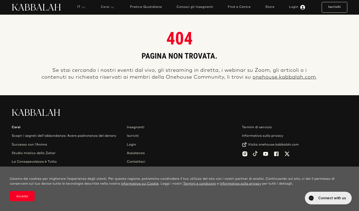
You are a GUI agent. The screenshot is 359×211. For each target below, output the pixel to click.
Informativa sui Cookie (140, 183)
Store (270, 7)
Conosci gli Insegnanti (195, 7)
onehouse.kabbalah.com (284, 77)
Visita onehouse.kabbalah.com (273, 144)
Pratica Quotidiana (146, 7)
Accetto (22, 196)
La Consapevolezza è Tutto (34, 161)
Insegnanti (135, 127)
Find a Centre (239, 7)
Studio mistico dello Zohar (34, 153)
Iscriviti (334, 7)
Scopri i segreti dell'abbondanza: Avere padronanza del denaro (64, 135)
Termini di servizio (257, 127)
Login (298, 7)
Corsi (108, 7)
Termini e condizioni (199, 183)
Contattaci (136, 161)
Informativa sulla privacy (262, 135)
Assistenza (136, 153)
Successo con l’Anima (29, 144)
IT (81, 7)
